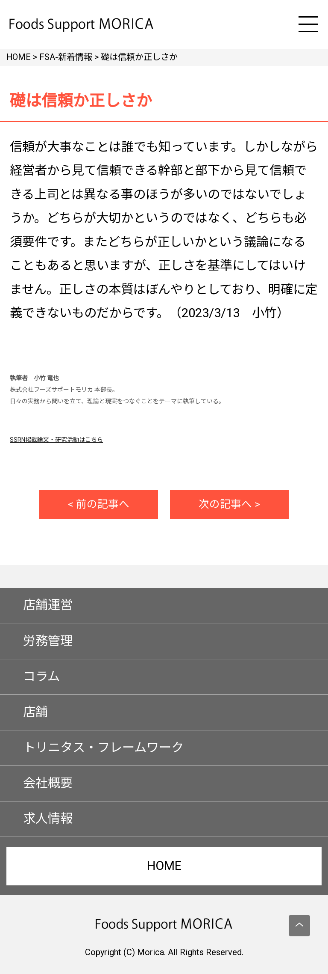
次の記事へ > (229, 504)
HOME (164, 865)
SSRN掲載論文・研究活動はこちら (56, 439)
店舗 (35, 712)
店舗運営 (48, 605)
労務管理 (48, 641)
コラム (41, 676)
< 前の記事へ (98, 504)
